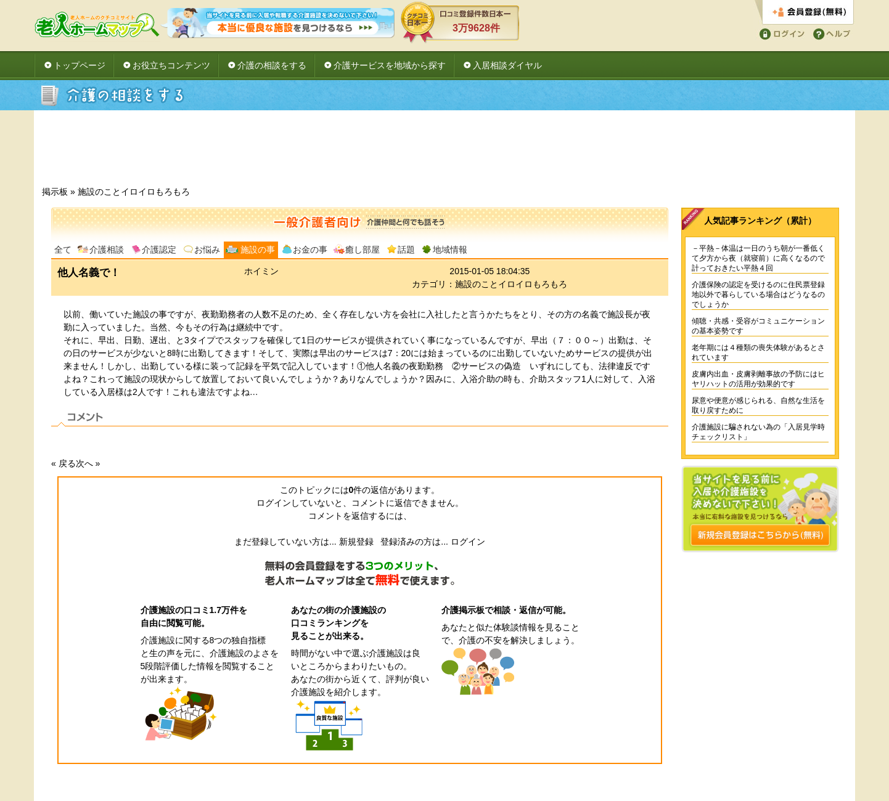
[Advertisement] (444, 151)
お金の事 (310, 249)
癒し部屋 (362, 249)
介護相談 (106, 249)
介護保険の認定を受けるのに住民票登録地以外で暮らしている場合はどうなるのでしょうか (758, 294)
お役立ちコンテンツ (171, 65)
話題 (406, 249)
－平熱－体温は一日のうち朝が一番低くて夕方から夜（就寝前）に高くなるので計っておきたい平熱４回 (758, 258)
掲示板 (55, 192)
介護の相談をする (271, 65)
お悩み (207, 249)
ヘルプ (829, 33)
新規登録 (356, 542)
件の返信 (368, 490)
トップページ (79, 65)
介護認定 (159, 249)
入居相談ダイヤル (507, 65)
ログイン (779, 33)
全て (63, 249)
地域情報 (450, 249)
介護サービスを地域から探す (390, 65)
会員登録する (804, 12)
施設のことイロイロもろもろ (134, 192)
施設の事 (257, 249)
